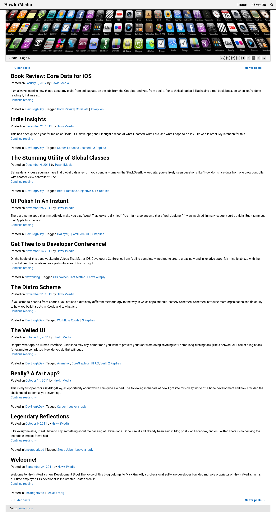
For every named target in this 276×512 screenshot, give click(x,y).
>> (264, 58)
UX (97, 363)
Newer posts (255, 68)
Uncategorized (34, 449)
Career (61, 148)
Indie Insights (28, 119)
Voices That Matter (72, 277)
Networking (32, 277)
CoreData (82, 109)
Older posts (20, 68)
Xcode (75, 320)
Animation (63, 363)
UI (87, 234)
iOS (55, 277)
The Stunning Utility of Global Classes (60, 157)
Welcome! (23, 459)
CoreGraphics (81, 363)
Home (242, 5)
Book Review (66, 109)
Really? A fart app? (35, 373)
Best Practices (67, 191)
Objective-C (86, 191)
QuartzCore (77, 234)
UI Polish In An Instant (40, 200)
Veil (103, 363)
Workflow (63, 320)
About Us (258, 5)
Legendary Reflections (40, 416)
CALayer (62, 234)
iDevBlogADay (34, 109)
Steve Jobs (65, 449)
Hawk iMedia (18, 4)
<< (222, 58)
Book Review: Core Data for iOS (51, 76)
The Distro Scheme (36, 287)
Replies (97, 109)
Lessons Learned (79, 148)
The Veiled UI (28, 330)
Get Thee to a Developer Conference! (58, 244)
